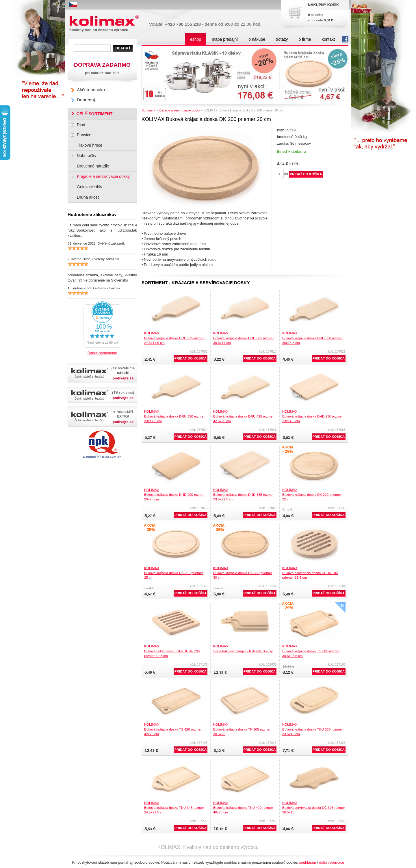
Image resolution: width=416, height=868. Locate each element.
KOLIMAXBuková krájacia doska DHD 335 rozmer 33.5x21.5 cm (243, 494)
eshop (195, 39)
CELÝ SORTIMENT (94, 113)
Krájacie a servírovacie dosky (179, 110)
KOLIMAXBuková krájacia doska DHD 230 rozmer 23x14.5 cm (312, 416)
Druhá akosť (88, 197)
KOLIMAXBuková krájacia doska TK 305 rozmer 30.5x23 (242, 729)
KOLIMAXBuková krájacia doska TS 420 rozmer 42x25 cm (173, 729)
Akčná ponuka (91, 89)
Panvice (84, 135)
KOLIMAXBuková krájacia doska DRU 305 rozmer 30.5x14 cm (243, 337)
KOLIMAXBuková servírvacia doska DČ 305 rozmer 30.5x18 (313, 807)
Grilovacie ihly (89, 187)
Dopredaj (86, 99)
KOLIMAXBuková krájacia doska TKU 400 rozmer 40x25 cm (243, 807)
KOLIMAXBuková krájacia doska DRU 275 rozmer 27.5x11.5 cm (174, 337)
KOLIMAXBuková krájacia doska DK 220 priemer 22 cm (311, 494)
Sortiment (148, 110)
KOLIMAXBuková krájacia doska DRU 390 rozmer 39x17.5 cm (174, 416)
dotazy (282, 39)
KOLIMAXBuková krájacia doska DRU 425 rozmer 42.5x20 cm (243, 416)
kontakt (328, 39)
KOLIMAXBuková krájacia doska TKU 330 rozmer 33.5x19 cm (312, 729)
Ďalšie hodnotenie (102, 353)
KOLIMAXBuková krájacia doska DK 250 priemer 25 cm (173, 572)
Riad (81, 124)
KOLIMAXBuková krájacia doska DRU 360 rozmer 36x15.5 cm (312, 337)
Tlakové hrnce (89, 145)
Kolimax (105, 21)
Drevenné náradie (93, 166)
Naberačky (86, 155)
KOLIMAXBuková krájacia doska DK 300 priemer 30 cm (242, 572)
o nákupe (256, 39)
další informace (331, 862)
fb (345, 39)
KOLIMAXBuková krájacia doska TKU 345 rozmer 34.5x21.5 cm (174, 807)
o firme (305, 39)
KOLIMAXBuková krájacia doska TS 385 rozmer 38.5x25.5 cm (311, 650)
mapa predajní (225, 39)
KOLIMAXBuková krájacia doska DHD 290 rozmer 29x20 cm (174, 494)
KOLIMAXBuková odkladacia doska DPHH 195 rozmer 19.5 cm (172, 650)
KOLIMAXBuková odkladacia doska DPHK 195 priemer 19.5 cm (310, 572)
